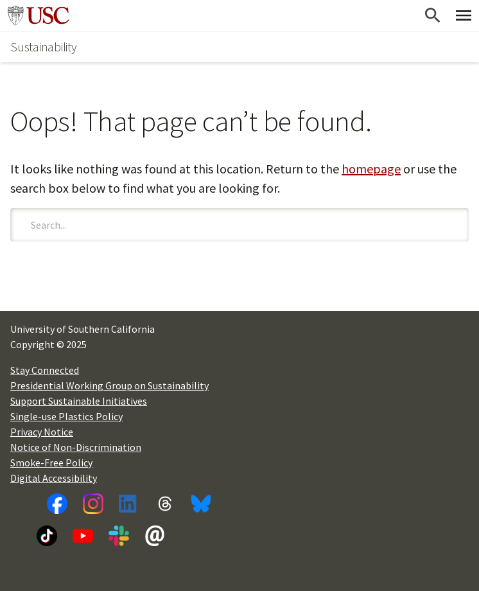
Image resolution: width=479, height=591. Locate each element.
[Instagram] (93, 503)
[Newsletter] (155, 536)
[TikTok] (47, 536)
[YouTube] (83, 536)
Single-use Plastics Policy (66, 416)
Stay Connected (44, 370)
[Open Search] (432, 15)
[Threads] (165, 503)
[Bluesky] (201, 503)
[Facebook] (57, 503)
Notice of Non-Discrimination (75, 447)
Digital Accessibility (53, 478)
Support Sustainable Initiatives (78, 400)
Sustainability (43, 47)
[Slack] (119, 536)
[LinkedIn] (129, 503)
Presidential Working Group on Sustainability (109, 385)
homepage (371, 169)
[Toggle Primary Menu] (463, 15)
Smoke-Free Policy (51, 462)
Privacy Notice (41, 431)
